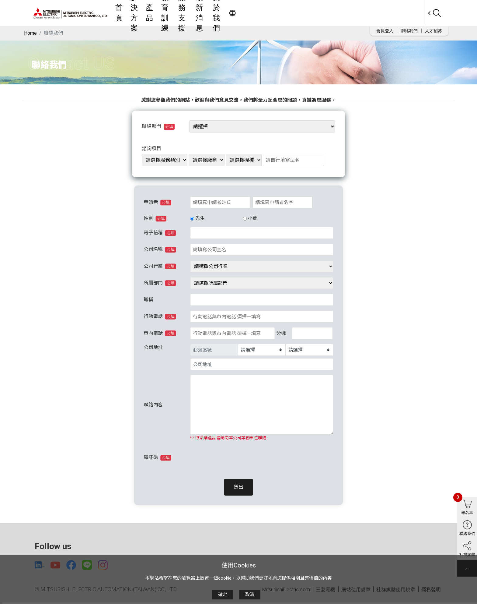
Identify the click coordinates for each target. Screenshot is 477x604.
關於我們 (331, 13)
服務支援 (275, 13)
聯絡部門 (158, 126)
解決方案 (202, 13)
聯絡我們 (409, 30)
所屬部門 (160, 283)
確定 (222, 594)
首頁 (179, 13)
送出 (238, 487)
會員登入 (384, 30)
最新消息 (303, 13)
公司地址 (153, 347)
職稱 (148, 300)
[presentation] (235, 457)
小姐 (252, 218)
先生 (200, 218)
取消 (249, 594)
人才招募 (433, 30)
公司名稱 (160, 250)
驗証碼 (157, 458)
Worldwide (413, 13)
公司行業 (160, 266)
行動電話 (160, 316)
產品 (224, 13)
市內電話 (160, 333)
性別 (155, 219)
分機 (281, 333)
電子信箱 (160, 233)
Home (30, 33)
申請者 (157, 203)
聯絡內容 (153, 405)
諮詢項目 (151, 148)
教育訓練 (247, 13)
